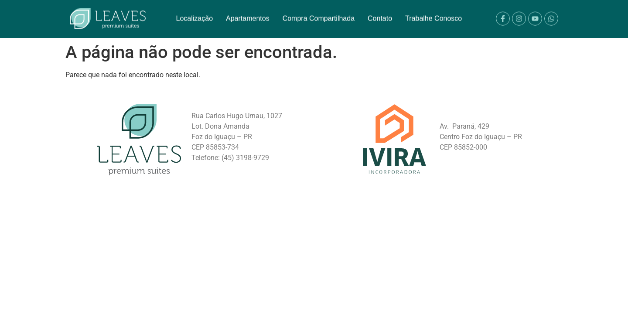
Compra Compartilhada (319, 15)
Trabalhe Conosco (433, 15)
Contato (380, 15)
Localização (194, 15)
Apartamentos (248, 15)
